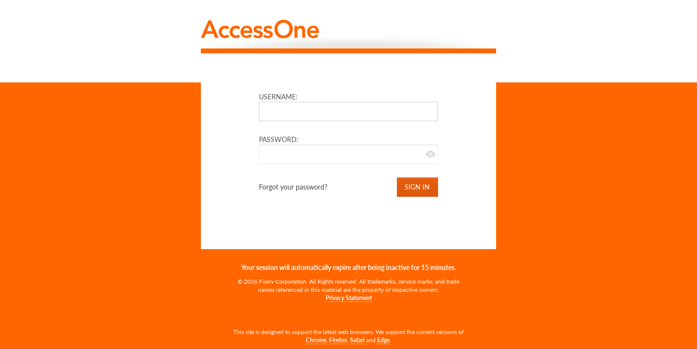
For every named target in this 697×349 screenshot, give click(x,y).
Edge (383, 340)
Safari (357, 340)
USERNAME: (281, 97)
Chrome (316, 340)
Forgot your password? (293, 187)
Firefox (338, 340)
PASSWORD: (281, 139)
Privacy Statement (349, 297)
